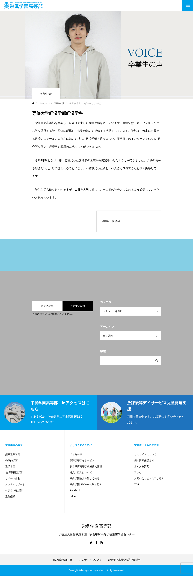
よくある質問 (141, 467)
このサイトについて (145, 454)
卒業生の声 (46, 93)
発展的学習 (11, 460)
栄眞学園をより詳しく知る (84, 479)
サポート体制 (12, 479)
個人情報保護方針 (144, 460)
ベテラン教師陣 (14, 491)
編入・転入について (81, 473)
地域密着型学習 (14, 473)
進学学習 (10, 467)
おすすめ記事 (77, 306)
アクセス (139, 473)
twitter (73, 497)
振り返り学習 (12, 454)
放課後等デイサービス (82, 460)
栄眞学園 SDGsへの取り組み (86, 485)
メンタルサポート (15, 485)
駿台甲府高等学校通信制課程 (86, 467)
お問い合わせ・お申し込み (149, 479)
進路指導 (10, 497)
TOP (136, 485)
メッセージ (76, 454)
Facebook (75, 491)
